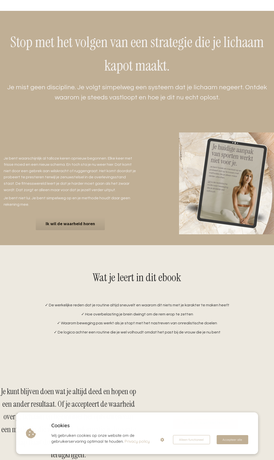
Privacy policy (137, 441)
